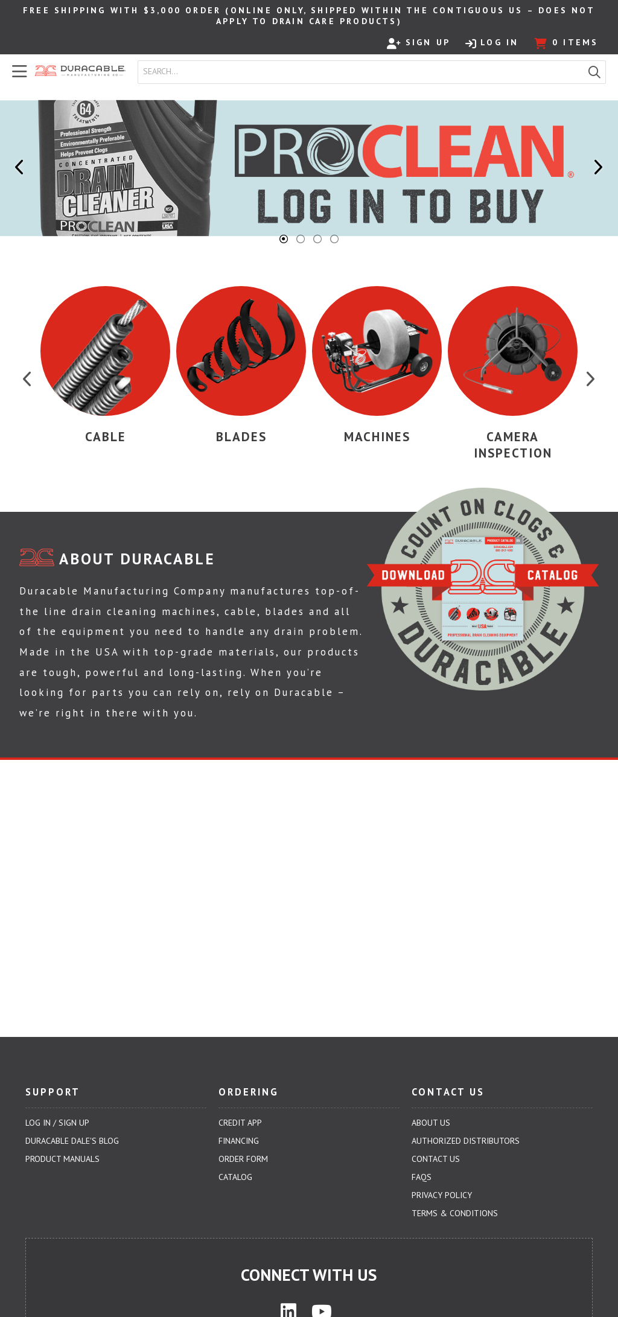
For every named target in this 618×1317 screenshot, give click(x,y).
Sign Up (418, 43)
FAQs (422, 1177)
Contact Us (436, 1158)
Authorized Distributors (466, 1140)
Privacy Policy (442, 1195)
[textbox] (363, 72)
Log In (491, 43)
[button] (594, 72)
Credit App (240, 1122)
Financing (238, 1140)
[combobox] (361, 72)
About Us (431, 1122)
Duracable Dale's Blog (72, 1140)
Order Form (243, 1158)
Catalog (235, 1177)
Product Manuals (62, 1158)
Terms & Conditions (455, 1213)
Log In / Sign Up (57, 1122)
